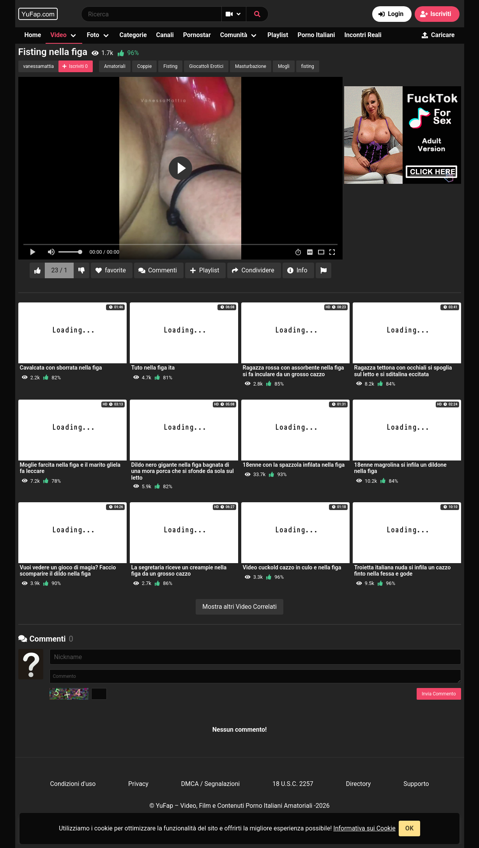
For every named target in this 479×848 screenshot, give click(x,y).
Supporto (416, 784)
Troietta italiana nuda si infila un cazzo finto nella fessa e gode (402, 570)
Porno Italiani (316, 35)
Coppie (144, 66)
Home (33, 35)
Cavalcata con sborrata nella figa (61, 367)
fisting (307, 66)
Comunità (233, 35)
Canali (165, 35)
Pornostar (197, 35)
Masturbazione (250, 66)
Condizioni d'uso (72, 784)
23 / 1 (59, 270)
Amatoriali (114, 66)
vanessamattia (38, 66)
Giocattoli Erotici (206, 66)
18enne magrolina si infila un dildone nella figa (400, 468)
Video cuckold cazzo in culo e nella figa (292, 567)
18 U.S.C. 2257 (292, 784)
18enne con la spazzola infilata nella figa (294, 465)
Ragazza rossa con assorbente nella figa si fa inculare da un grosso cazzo (293, 370)
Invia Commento (439, 694)
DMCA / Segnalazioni (210, 784)
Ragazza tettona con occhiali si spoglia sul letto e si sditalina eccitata (403, 370)
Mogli (284, 66)
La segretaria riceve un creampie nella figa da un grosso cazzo (179, 570)
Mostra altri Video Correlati (239, 606)
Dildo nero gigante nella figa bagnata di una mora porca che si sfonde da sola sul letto (182, 471)
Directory (358, 784)
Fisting (170, 66)
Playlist (277, 35)
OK (409, 828)
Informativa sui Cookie (364, 828)
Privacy (138, 784)
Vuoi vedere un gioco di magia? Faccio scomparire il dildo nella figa (68, 570)
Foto (93, 35)
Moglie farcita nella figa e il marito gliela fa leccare (70, 468)
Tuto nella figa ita (153, 367)
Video (58, 35)
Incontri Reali (362, 35)
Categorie (133, 35)
